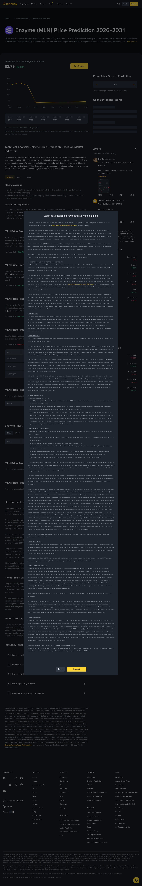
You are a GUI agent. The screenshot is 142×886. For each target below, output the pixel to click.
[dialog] (71, 443)
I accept (76, 669)
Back (60, 669)
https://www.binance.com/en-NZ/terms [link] (64, 226)
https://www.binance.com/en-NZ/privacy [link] (81, 284)
